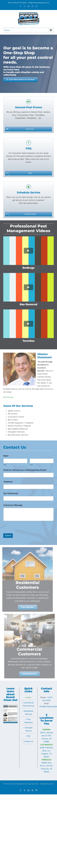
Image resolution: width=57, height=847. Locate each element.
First (4, 465)
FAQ (28, 736)
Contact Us (28, 741)
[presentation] (19, 532)
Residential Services (28, 712)
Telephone (8, 482)
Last (31, 465)
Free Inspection (28, 720)
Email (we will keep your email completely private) (25, 470)
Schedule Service (28, 729)
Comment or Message (12, 505)
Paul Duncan (6, 397)
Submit (8, 535)
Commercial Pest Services (28, 704)
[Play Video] (28, 252)
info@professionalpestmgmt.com (38, 3)
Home (28, 697)
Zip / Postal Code (11, 493)
